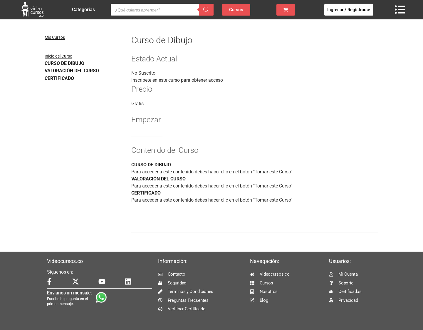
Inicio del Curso (58, 56)
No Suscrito (143, 73)
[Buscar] (206, 10)
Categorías (85, 10)
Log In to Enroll (146, 134)
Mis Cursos (55, 37)
